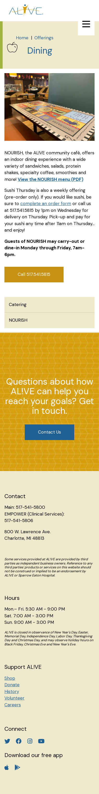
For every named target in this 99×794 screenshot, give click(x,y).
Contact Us (49, 432)
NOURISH (18, 320)
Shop (9, 678)
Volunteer (14, 698)
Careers (12, 705)
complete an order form (45, 203)
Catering (18, 304)
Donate (12, 685)
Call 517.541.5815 (34, 274)
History (11, 691)
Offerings (43, 38)
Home (22, 38)
